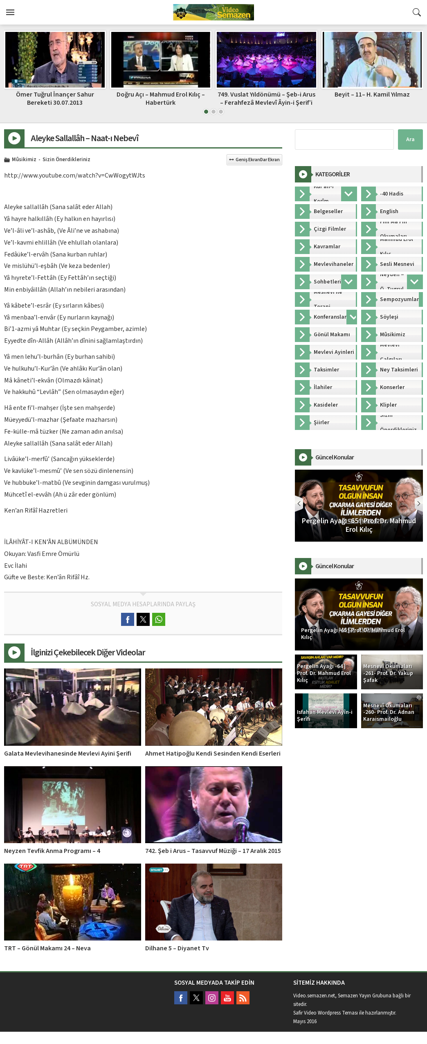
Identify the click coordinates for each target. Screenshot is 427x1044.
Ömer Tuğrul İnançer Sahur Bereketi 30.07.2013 (55, 98)
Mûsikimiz (24, 160)
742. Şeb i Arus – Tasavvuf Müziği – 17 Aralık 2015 (213, 850)
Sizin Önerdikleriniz (66, 160)
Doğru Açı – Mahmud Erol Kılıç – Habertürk (161, 98)
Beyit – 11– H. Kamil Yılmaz (372, 94)
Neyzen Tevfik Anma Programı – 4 (52, 850)
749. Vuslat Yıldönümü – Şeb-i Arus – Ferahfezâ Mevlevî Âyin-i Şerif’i (266, 98)
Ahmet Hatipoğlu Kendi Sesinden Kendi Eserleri (213, 753)
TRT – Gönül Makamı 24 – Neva (47, 948)
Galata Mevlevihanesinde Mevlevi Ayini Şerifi (67, 753)
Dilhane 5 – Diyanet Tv (177, 948)
